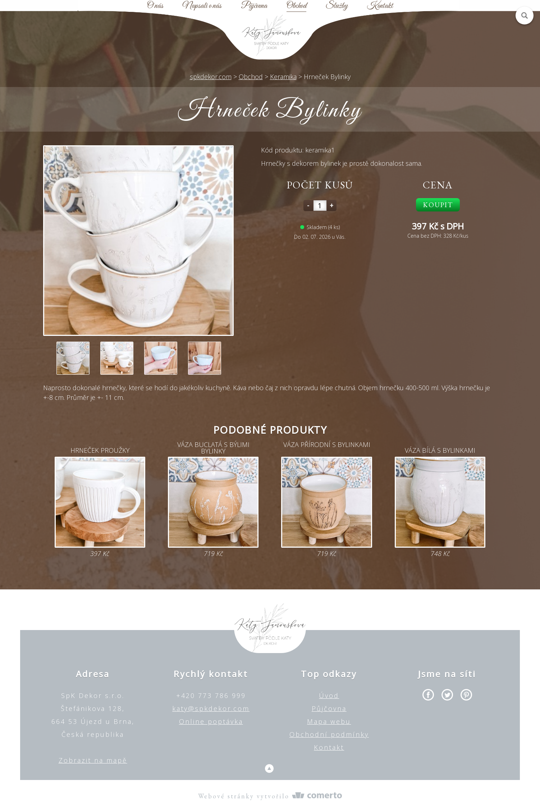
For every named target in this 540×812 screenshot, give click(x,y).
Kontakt (380, 6)
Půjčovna (254, 6)
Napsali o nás (202, 6)
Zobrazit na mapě (93, 760)
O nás (155, 6)
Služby (337, 6)
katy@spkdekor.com (211, 708)
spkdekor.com (211, 76)
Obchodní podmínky (329, 734)
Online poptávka (211, 721)
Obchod (296, 6)
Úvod (329, 695)
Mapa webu (329, 721)
